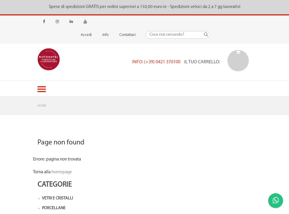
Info (105, 35)
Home (42, 106)
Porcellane (53, 208)
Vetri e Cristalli (57, 198)
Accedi (86, 35)
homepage (61, 172)
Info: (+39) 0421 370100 (156, 62)
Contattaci (127, 35)
